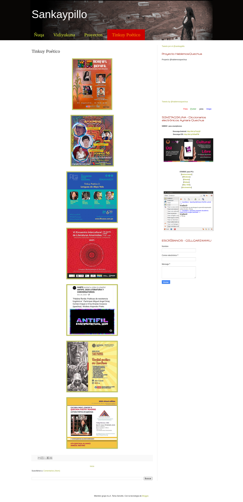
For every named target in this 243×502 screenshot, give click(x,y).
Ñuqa (39, 34)
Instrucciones (186, 174)
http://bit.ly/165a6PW (191, 134)
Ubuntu (186, 179)
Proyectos (93, 34)
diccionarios (186, 187)
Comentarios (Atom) (51, 471)
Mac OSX (186, 185)
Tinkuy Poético (126, 34)
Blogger (145, 496)
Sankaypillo (59, 14)
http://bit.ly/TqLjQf (193, 131)
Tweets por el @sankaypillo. (173, 46)
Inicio (92, 466)
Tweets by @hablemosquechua (175, 102)
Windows (186, 177)
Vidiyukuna (64, 34)
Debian (186, 182)
